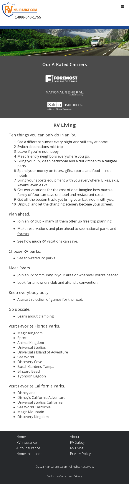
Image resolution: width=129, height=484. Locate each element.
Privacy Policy (80, 453)
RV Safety (77, 442)
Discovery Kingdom (33, 416)
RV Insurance (26, 442)
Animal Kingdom (30, 342)
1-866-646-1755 (28, 17)
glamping (46, 316)
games (56, 299)
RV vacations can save (59, 241)
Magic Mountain (30, 411)
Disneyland (26, 392)
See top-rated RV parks (36, 258)
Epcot (21, 337)
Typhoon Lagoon (31, 376)
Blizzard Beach (29, 371)
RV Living (76, 448)
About (74, 436)
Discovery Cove (29, 361)
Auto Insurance (28, 448)
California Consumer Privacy (64, 476)
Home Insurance (29, 453)
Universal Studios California (40, 402)
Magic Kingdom (30, 333)
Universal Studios (31, 347)
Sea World (25, 357)
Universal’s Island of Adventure (42, 352)
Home (21, 436)
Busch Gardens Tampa (35, 366)
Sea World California (34, 407)
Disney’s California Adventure (41, 397)
